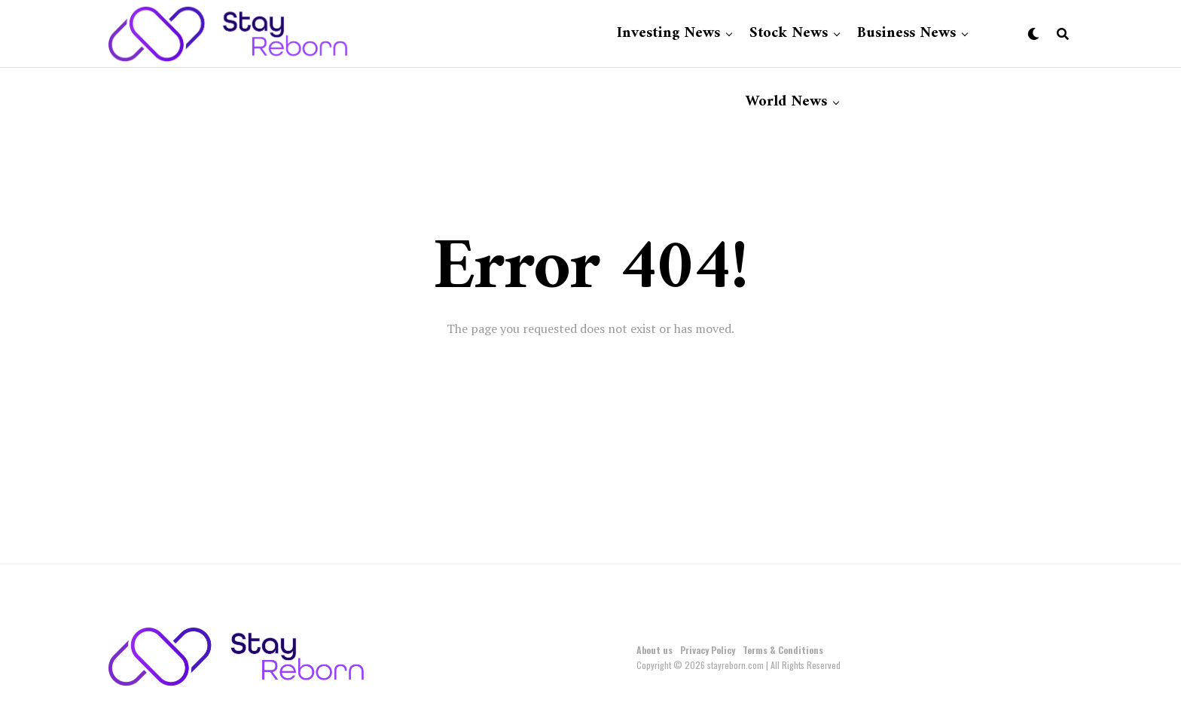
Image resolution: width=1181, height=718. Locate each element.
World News (786, 102)
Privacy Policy (707, 649)
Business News (906, 33)
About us (654, 649)
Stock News (788, 33)
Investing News (668, 33)
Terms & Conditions (783, 649)
